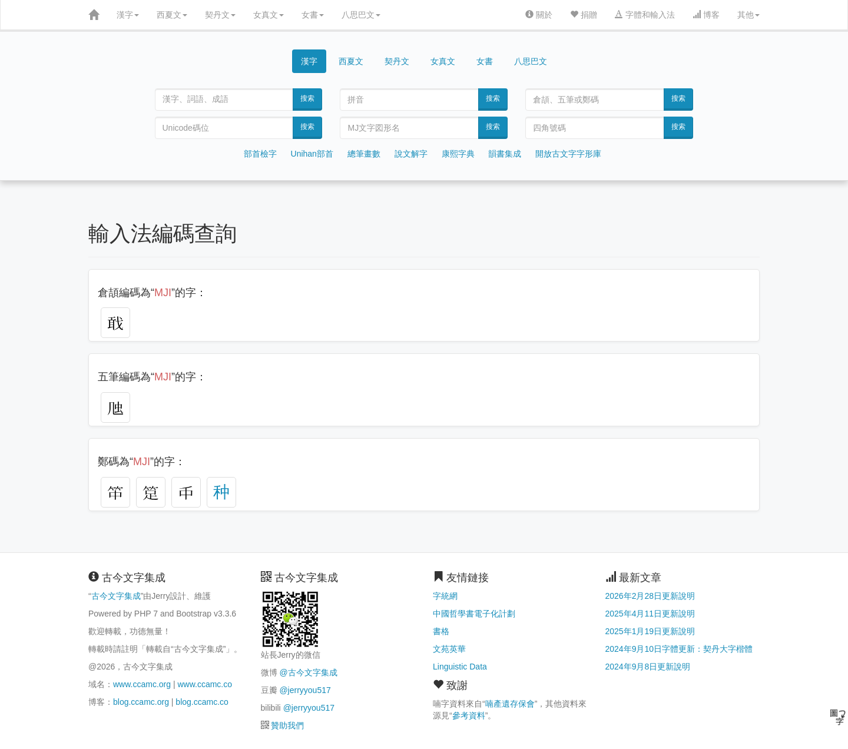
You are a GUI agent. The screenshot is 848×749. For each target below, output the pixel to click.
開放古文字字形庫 (568, 153)
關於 (538, 14)
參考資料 (468, 715)
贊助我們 (287, 725)
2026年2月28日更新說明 (650, 596)
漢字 (128, 14)
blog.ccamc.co (201, 702)
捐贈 (583, 14)
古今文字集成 (116, 596)
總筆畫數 (363, 153)
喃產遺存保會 (510, 703)
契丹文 (220, 14)
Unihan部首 (312, 153)
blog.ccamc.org (141, 702)
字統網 (445, 596)
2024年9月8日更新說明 (648, 666)
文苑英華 (449, 649)
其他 (748, 14)
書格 (441, 631)
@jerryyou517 (304, 690)
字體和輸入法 (645, 14)
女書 (313, 14)
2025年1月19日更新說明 (650, 631)
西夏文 (172, 14)
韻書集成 (504, 153)
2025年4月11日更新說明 (650, 613)
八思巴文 (361, 14)
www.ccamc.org (142, 684)
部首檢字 (260, 153)
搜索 (307, 98)
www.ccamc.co (204, 684)
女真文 (268, 14)
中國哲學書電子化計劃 (474, 613)
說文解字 (411, 153)
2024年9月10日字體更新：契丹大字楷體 (679, 649)
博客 (706, 14)
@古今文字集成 (308, 672)
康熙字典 (458, 153)
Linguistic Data (460, 666)
